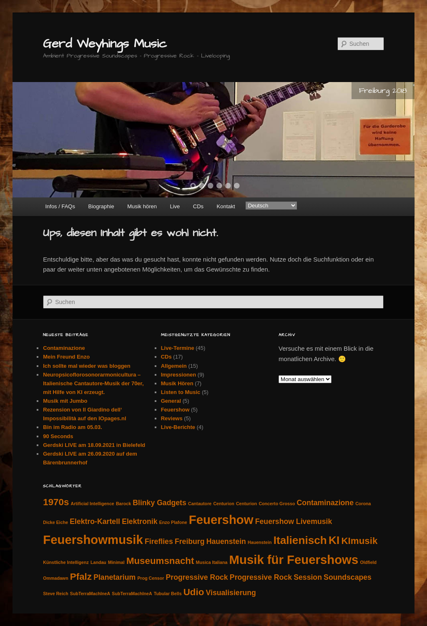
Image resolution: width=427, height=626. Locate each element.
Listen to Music (181, 392)
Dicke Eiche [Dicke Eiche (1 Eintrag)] (55, 522)
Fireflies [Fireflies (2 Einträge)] (159, 541)
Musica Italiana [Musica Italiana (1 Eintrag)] (212, 562)
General (171, 401)
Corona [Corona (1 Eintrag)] (363, 503)
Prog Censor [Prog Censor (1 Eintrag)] (150, 578)
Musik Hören (177, 383)
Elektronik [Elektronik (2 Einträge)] (139, 521)
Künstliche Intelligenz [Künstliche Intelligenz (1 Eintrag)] (66, 562)
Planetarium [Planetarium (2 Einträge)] (114, 577)
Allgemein (174, 366)
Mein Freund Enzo (66, 357)
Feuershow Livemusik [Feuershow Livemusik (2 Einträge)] (293, 521)
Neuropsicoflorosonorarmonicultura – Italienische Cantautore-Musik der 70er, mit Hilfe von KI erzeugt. (93, 383)
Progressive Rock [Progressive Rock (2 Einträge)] (197, 577)
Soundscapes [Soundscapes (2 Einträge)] (348, 577)
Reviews (172, 418)
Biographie (101, 206)
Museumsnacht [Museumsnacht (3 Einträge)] (160, 561)
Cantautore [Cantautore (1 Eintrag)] (199, 503)
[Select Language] (271, 205)
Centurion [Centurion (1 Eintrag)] (223, 503)
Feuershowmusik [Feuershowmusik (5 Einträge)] (93, 539)
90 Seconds (58, 436)
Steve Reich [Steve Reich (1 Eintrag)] (55, 593)
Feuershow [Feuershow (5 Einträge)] (221, 519)
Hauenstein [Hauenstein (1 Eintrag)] (259, 542)
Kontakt (226, 206)
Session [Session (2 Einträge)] (308, 577)
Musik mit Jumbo (65, 401)
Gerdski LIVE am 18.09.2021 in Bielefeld (94, 445)
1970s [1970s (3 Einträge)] (56, 502)
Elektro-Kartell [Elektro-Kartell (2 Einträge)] (95, 521)
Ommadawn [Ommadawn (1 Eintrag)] (55, 578)
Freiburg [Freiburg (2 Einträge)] (190, 541)
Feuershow (175, 410)
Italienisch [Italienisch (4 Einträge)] (300, 540)
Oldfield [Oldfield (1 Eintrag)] (368, 562)
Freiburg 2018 (383, 90)
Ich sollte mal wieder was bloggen (87, 366)
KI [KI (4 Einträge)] (334, 540)
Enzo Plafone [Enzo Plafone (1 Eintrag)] (173, 522)
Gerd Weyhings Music (105, 43)
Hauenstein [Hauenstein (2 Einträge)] (226, 541)
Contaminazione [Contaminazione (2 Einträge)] (325, 503)
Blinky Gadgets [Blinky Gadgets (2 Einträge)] (159, 503)
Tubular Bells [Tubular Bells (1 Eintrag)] (168, 593)
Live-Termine (177, 348)
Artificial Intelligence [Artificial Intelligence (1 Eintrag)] (92, 503)
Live (175, 206)
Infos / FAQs (60, 206)
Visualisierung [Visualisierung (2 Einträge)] (231, 593)
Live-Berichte (178, 427)
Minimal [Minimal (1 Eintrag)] (116, 562)
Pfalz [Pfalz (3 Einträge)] (81, 576)
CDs (198, 206)
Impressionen (178, 375)
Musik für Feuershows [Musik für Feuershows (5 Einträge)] (294, 559)
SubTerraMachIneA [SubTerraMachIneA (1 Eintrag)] (90, 593)
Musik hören (142, 206)
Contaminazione (64, 348)
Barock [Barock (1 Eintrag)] (123, 503)
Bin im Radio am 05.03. (72, 427)
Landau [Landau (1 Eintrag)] (98, 562)
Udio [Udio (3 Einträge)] (193, 592)
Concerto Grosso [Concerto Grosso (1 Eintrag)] (277, 503)
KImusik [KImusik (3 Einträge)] (359, 541)
